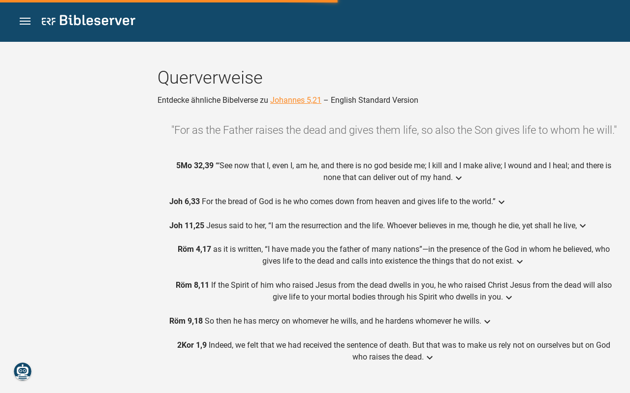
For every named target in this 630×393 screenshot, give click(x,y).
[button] (25, 21)
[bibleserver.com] (88, 21)
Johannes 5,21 (295, 100)
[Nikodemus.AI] (23, 371)
